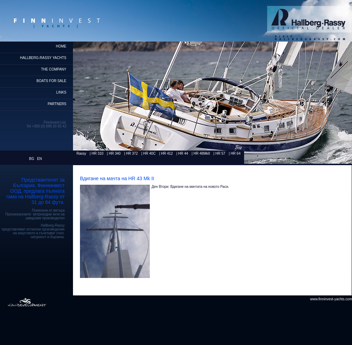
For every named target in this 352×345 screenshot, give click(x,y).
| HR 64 (235, 153)
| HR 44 (182, 153)
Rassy (81, 153)
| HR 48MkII (201, 153)
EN (39, 159)
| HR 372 (131, 153)
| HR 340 (113, 153)
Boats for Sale (51, 81)
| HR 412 (166, 153)
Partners (56, 104)
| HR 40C (148, 153)
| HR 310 (96, 153)
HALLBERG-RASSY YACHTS (43, 58)
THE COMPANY (53, 69)
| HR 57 (219, 153)
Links (61, 92)
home (61, 46)
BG (31, 159)
